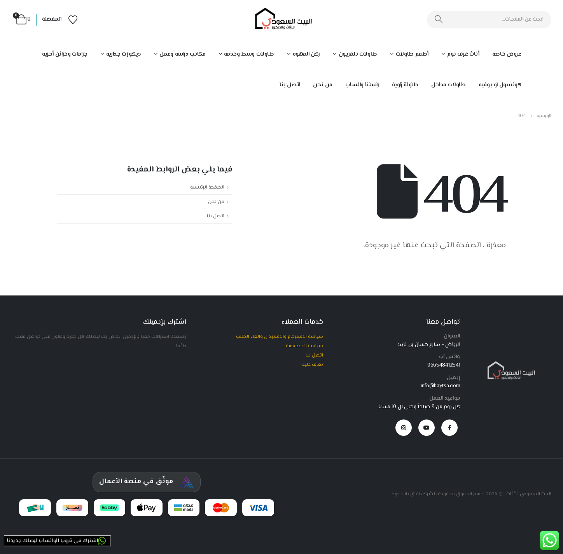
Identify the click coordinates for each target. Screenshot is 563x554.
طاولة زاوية (405, 84)
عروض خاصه (506, 54)
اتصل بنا (290, 84)
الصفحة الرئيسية (207, 187)
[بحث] (439, 19)
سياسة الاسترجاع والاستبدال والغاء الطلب (279, 337)
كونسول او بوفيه (500, 84)
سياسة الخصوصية (304, 346)
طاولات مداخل (448, 84)
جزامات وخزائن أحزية (64, 54)
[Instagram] (403, 427)
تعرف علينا (312, 365)
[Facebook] (449, 427)
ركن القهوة (306, 54)
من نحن (322, 84)
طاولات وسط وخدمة (249, 54)
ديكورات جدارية (123, 54)
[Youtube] (426, 427)
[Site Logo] (281, 19)
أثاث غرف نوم (463, 54)
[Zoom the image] (509, 364)
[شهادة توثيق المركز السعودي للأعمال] (146, 482)
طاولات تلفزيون (358, 54)
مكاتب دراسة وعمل (182, 54)
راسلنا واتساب (362, 84)
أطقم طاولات (412, 54)
